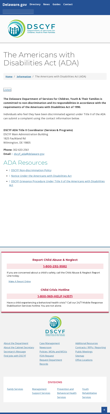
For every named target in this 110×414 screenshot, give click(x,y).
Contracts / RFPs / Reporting (90, 347)
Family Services (15, 389)
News (46, 4)
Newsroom (45, 347)
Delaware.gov (15, 4)
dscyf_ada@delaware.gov (29, 154)
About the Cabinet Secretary (19, 347)
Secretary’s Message (15, 351)
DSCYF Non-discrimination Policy (31, 170)
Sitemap (79, 355)
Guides (56, 4)
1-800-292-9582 (55, 265)
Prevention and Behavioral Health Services (66, 393)
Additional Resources (86, 343)
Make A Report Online (21, 281)
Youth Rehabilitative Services (89, 393)
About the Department (16, 343)
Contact (68, 4)
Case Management (50, 343)
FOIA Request (47, 355)
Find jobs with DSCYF (15, 355)
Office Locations (84, 360)
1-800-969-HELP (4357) (55, 296)
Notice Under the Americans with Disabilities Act (41, 176)
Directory (35, 4)
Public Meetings (84, 351)
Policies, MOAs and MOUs (53, 351)
